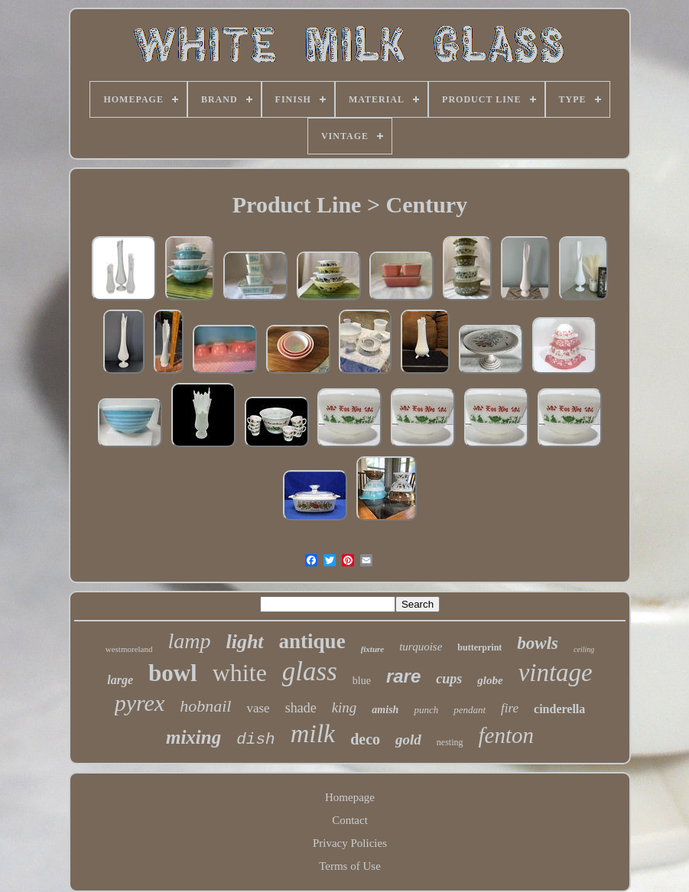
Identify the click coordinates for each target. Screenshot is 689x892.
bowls (537, 643)
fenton (507, 735)
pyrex (140, 702)
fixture (373, 649)
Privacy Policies (350, 843)
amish (385, 709)
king (344, 707)
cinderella (559, 708)
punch (426, 709)
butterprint (479, 647)
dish (255, 739)
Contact (350, 820)
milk (313, 733)
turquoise (420, 647)
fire (509, 708)
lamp (188, 641)
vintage (555, 672)
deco (365, 739)
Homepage (350, 797)
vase (257, 708)
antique (312, 641)
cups (449, 678)
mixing (193, 737)
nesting (450, 742)
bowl (172, 673)
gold (408, 739)
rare (403, 676)
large (120, 679)
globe (489, 680)
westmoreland (129, 649)
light (244, 642)
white (240, 672)
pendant (469, 709)
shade (301, 707)
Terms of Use (350, 866)
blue (362, 680)
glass (309, 671)
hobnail (205, 705)
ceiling (584, 649)
